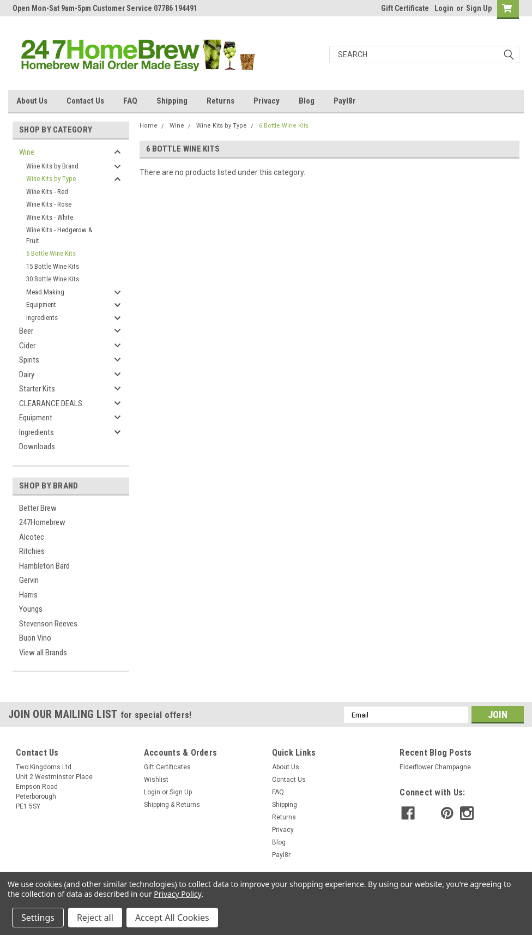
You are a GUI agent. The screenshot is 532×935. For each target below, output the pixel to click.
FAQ (130, 101)
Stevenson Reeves (48, 624)
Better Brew (38, 508)
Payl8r (345, 101)
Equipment (41, 304)
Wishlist (156, 779)
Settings (38, 918)
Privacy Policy (177, 894)
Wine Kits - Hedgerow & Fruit (59, 235)
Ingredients (42, 317)
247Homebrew (42, 522)
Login (444, 8)
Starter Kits (37, 389)
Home (149, 125)
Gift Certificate (405, 8)
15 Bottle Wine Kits (52, 266)
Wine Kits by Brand (52, 166)
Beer (26, 331)
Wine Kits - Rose (48, 204)
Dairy (26, 374)
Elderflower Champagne (435, 767)
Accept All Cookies (172, 918)
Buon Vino (35, 638)
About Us (31, 101)
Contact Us (85, 101)
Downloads (37, 446)
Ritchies (32, 551)
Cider (27, 346)
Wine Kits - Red (47, 192)
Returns (220, 101)
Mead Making (45, 292)
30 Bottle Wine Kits (52, 279)
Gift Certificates (167, 767)
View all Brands (43, 652)
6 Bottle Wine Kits (51, 253)
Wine (26, 152)
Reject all (95, 918)
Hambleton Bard (44, 566)
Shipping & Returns (172, 805)
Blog (307, 101)
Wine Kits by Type (51, 178)
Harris (28, 595)
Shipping (172, 101)
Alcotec (31, 537)
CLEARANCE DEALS (50, 403)
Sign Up (479, 8)
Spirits (29, 360)
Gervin (29, 580)
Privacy (266, 101)
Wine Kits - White (49, 217)
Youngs (31, 609)
